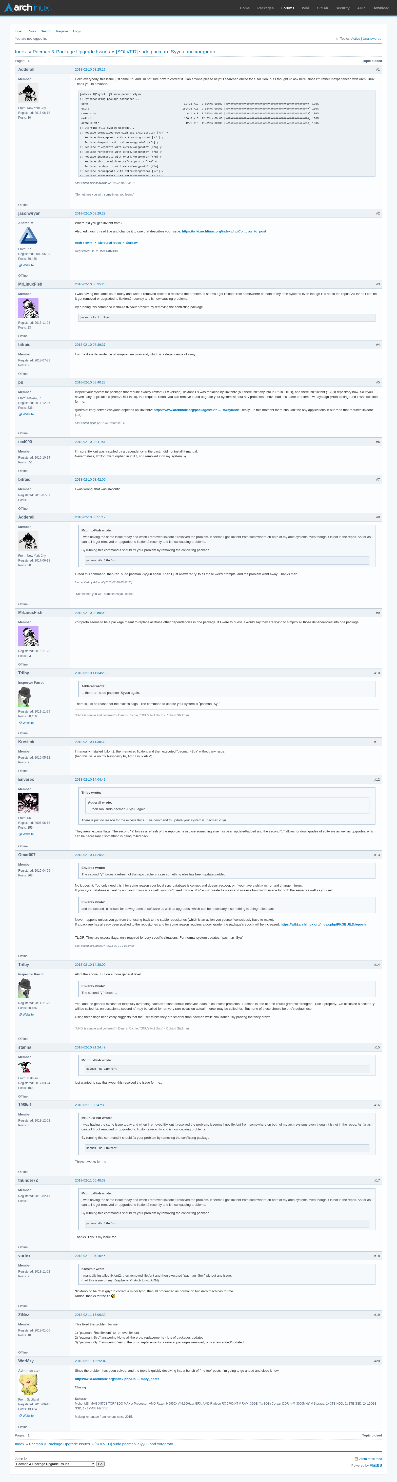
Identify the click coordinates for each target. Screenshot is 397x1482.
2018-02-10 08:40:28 (90, 382)
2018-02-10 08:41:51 (90, 442)
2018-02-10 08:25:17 (90, 69)
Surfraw (132, 243)
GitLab (322, 8)
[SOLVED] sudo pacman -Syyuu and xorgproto (165, 51)
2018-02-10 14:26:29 (90, 855)
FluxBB (376, 1465)
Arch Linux (28, 8)
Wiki (305, 8)
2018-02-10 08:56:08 (90, 613)
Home (245, 8)
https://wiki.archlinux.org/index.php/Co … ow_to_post (224, 231)
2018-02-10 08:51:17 (90, 517)
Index (19, 31)
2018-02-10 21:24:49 (90, 1047)
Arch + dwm (83, 243)
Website (28, 265)
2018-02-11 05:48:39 (90, 1180)
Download (380, 8)
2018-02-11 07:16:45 (90, 1256)
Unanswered (372, 38)
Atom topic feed (370, 1459)
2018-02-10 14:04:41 (90, 779)
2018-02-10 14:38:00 (90, 964)
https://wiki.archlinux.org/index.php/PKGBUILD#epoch (323, 924)
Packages (265, 8)
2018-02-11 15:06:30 (90, 1315)
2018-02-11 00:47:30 (90, 1105)
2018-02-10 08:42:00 (90, 479)
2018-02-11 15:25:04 (90, 1361)
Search (46, 31)
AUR (361, 8)
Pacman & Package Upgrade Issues (71, 51)
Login (77, 31)
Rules (32, 31)
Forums (287, 8)
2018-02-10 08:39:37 (90, 345)
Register (62, 31)
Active (355, 38)
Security (343, 8)
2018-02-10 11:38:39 (90, 742)
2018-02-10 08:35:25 (90, 284)
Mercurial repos (109, 243)
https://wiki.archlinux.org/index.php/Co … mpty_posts (117, 1379)
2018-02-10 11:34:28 (90, 673)
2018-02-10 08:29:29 (90, 213)
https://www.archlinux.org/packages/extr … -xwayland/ (196, 410)
